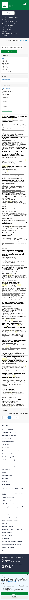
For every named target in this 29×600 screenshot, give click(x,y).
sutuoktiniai (7, 174)
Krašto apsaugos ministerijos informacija (12, 541)
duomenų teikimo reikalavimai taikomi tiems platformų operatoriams (13, 130)
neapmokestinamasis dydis (6, 191)
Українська (24, 42)
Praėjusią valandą (6, 90)
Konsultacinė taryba (7, 475)
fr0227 (3, 293)
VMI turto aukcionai (7, 532)
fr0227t (10, 293)
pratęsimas (12, 348)
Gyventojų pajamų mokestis (10, 71)
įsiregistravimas (13, 295)
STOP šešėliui (5, 538)
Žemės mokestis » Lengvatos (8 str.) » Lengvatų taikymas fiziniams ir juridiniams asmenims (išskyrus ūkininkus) (14, 193)
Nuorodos (4, 551)
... (5, 417)
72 (7, 417)
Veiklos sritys (5, 444)
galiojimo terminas (11, 349)
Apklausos (4, 481)
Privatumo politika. (13, 581)
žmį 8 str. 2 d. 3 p (18, 190)
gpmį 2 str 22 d (4, 349)
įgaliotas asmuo (21, 174)
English (20, 40)
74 (11, 417)
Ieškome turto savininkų (8, 547)
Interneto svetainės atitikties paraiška (11, 544)
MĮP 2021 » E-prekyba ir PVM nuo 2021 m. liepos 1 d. (14, 314)
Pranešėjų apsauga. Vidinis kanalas (10, 457)
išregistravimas (14, 293)
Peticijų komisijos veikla (8, 441)
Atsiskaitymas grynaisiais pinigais (10, 517)
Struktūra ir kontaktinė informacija (10, 432)
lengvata (3, 190)
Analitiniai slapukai (6, 588)
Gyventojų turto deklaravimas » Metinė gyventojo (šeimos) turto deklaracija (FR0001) (13, 177)
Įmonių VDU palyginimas (8, 535)
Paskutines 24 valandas (7, 91)
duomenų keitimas (15, 294)
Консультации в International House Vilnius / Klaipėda (13, 493)
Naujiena (5, 63)
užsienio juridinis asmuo (6, 295)
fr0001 (3, 174)
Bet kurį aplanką (6, 79)
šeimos (7, 190)
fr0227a (6, 293)
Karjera (4, 472)
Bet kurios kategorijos (7, 59)
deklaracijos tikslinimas (14, 174)
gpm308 (6, 243)
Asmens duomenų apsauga (8, 466)
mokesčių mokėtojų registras (6, 294)
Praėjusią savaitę (6, 93)
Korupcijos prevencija (7, 454)
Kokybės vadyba (6, 448)
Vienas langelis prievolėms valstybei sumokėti (13, 507)
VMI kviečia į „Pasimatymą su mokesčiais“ (12, 529)
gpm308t (11, 265)
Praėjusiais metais (6, 96)
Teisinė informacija (6, 438)
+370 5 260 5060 (6, 560)
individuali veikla (17, 348)
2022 (4, 60)
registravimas (22, 293)
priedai (22, 265)
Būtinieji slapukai (5, 583)
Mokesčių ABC (5, 523)
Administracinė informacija (8, 460)
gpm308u (15, 265)
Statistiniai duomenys (7, 463)
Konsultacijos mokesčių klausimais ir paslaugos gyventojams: (13, 558)
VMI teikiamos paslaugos (8, 498)
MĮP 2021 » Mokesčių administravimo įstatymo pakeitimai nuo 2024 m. (14, 148)
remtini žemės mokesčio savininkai (19, 191)
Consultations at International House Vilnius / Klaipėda (13, 489)
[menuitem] (10, 17)
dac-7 (3, 129)
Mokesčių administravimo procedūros (11, 451)
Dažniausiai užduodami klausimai (10, 520)
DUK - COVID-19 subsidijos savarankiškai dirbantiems (12, 385)
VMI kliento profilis (6, 501)
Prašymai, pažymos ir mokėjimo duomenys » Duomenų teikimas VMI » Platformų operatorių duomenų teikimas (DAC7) (13, 134)
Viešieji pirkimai (7, 68)
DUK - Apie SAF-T (8, 218)
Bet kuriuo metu (6, 88)
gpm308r (7, 265)
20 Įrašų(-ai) (5, 410)
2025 (4, 65)
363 (16, 417)
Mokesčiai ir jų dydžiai (7, 514)
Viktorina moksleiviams (8, 526)
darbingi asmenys (5, 192)
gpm (3, 243)
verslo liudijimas (23, 348)
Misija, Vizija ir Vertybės (7, 429)
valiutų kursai (10, 243)
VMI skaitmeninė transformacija (10, 504)
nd (12, 191)
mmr (18, 293)
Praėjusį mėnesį (6, 94)
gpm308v (19, 265)
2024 (4, 69)
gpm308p (3, 265)
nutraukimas (7, 348)
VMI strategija (5, 478)
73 (9, 417)
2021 (4, 62)
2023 (4, 66)
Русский (25, 40)
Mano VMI (11, 565)
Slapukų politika (4, 581)
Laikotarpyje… (5, 97)
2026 (6, 280)
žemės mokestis (12, 190)
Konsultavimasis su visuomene (9, 435)
